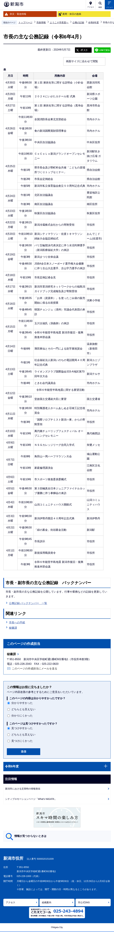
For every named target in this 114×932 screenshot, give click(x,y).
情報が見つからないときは (30, 836)
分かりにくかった (22, 715)
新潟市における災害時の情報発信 (22, 788)
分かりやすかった (22, 703)
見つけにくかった (22, 740)
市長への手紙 (17, 622)
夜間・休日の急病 (71, 14)
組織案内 (46, 902)
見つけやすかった (22, 728)
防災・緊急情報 (18, 14)
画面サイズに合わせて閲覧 (82, 61)
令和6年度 (93, 22)
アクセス (10, 902)
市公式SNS (84, 902)
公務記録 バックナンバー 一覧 (28, 603)
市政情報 (41, 22)
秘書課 (13, 627)
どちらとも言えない (23, 709)
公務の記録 (78, 22)
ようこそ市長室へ (59, 22)
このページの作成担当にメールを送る (34, 668)
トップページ (25, 22)
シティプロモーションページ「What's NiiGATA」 (31, 799)
